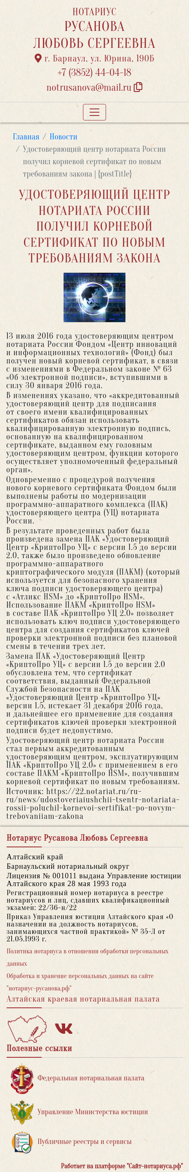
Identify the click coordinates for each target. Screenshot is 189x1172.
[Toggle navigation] (94, 112)
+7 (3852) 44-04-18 (95, 72)
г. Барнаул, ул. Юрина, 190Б (95, 58)
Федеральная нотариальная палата (77, 1079)
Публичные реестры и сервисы (71, 1142)
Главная (26, 136)
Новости (63, 136)
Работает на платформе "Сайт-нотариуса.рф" (122, 1166)
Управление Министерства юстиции (79, 1112)
